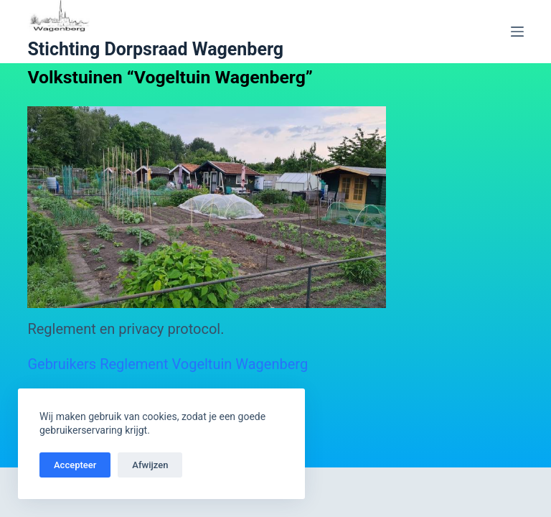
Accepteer (75, 465)
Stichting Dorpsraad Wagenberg (155, 49)
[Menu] (517, 31)
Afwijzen (150, 465)
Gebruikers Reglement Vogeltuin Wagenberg (167, 364)
